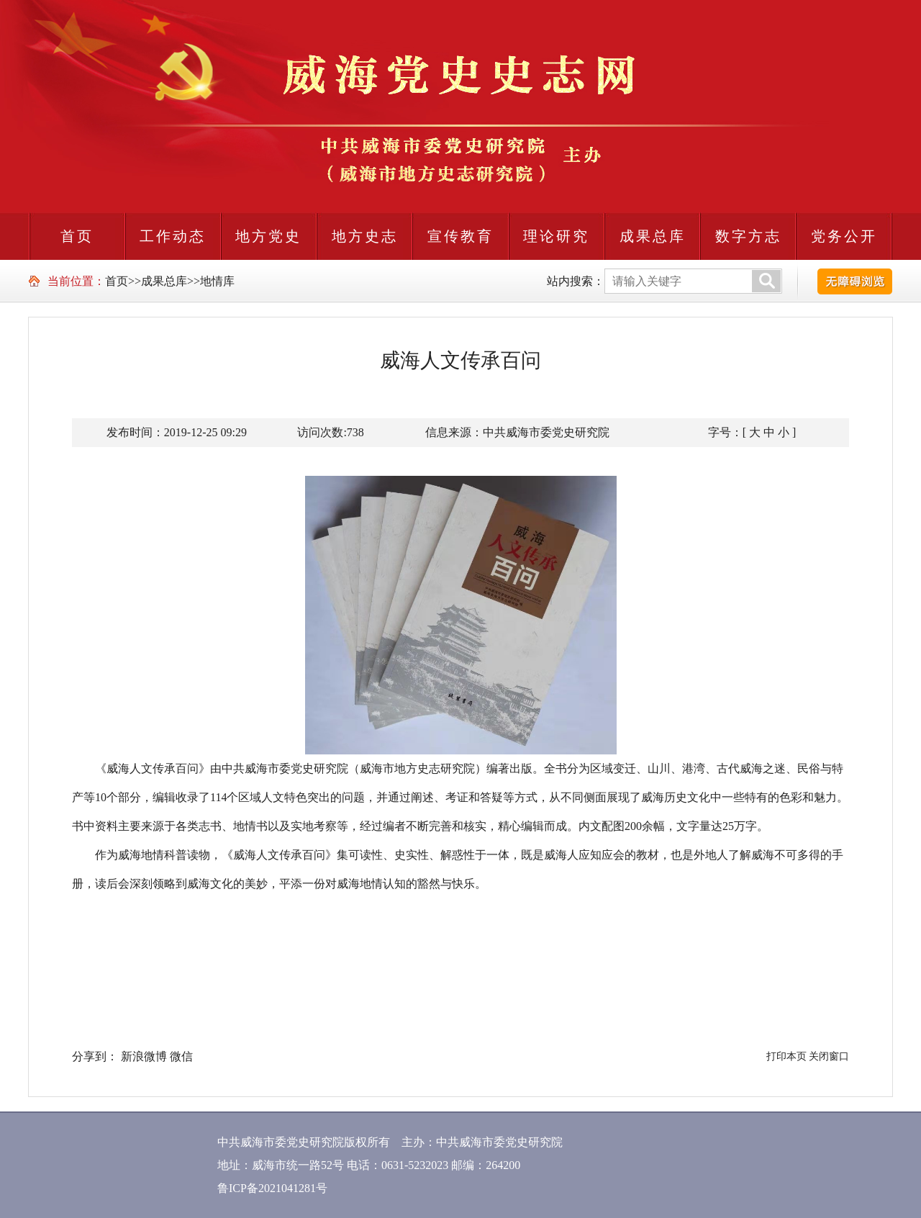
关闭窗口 (829, 1056)
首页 (77, 236)
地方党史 (268, 236)
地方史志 (365, 236)
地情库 (217, 281)
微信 (181, 1056)
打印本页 (786, 1056)
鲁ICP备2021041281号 (272, 1188)
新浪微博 (144, 1056)
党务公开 (844, 236)
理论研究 (556, 236)
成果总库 (653, 236)
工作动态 (173, 236)
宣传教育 (460, 236)
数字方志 (748, 236)
